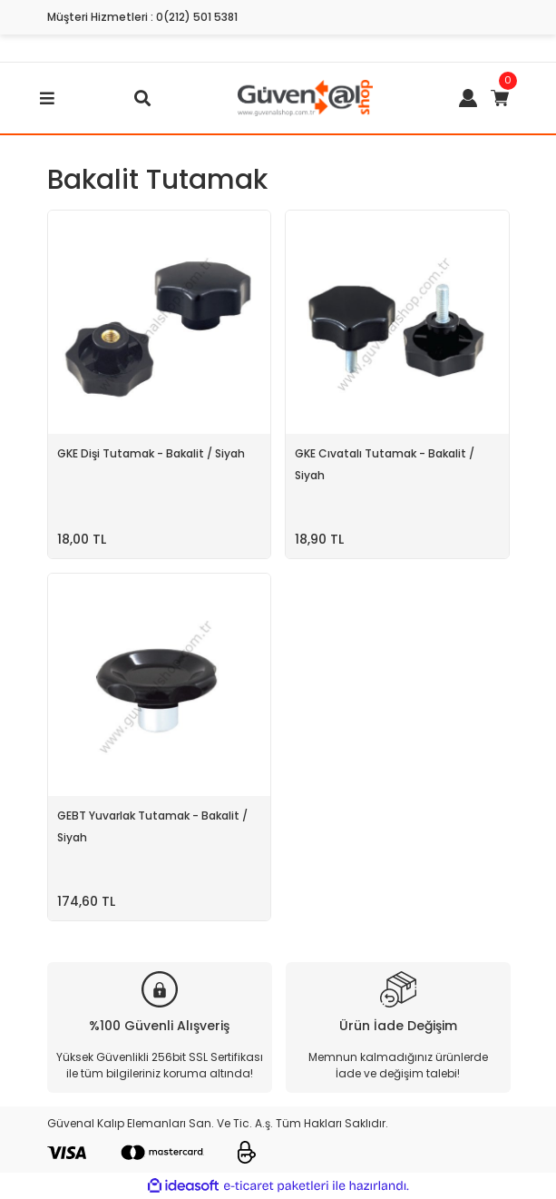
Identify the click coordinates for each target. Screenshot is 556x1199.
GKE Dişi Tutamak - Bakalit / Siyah (151, 453)
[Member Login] (468, 98)
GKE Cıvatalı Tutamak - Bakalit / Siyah (384, 464)
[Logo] (305, 96)
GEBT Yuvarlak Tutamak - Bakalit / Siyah (152, 826)
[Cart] (500, 98)
